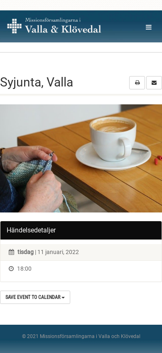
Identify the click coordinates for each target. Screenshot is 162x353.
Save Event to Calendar (35, 297)
